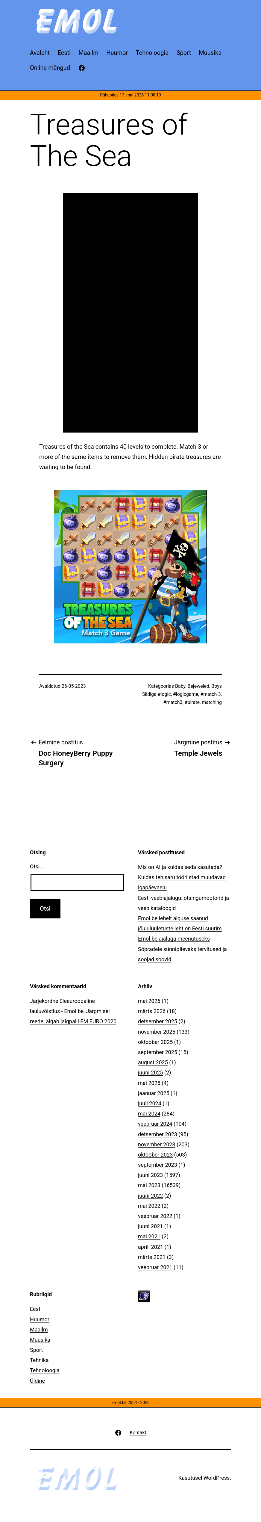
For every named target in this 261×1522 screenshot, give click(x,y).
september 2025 (157, 1052)
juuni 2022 (150, 1195)
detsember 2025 (157, 1021)
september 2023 (157, 1165)
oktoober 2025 (155, 1042)
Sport (36, 1350)
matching (212, 702)
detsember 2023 (157, 1134)
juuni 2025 (150, 1072)
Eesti (36, 1309)
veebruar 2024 (155, 1124)
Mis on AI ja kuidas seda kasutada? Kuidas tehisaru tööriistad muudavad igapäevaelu (182, 877)
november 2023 (156, 1144)
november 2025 (156, 1032)
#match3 (173, 702)
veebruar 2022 (155, 1216)
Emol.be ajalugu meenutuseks (174, 938)
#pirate (192, 702)
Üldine (37, 1381)
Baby (180, 686)
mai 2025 (149, 1083)
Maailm (39, 1329)
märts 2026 (152, 1011)
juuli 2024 (149, 1103)
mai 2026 (149, 1001)
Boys (216, 686)
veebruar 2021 (155, 1267)
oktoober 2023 (155, 1154)
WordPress (217, 1478)
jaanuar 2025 (153, 1093)
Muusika (40, 1340)
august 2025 (153, 1062)
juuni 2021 (150, 1226)
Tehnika (39, 1360)
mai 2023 (149, 1185)
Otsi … (37, 866)
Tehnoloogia (45, 1370)
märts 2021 (152, 1257)
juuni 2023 (150, 1175)
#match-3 (210, 694)
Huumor (39, 1319)
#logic (164, 694)
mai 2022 (149, 1206)
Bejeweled (198, 686)
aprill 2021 (150, 1247)
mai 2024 (149, 1113)
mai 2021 (149, 1236)
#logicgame (185, 694)
